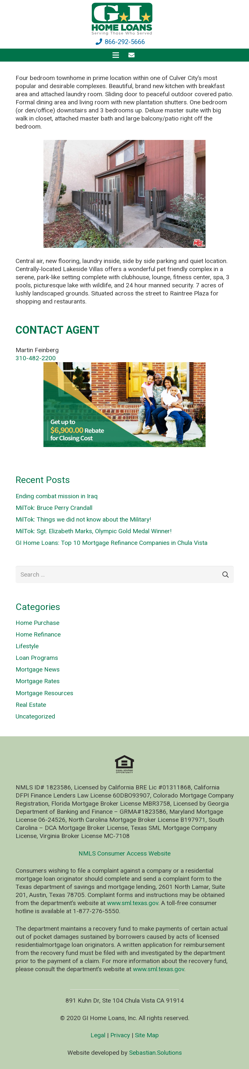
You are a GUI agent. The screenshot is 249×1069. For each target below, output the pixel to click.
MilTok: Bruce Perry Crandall (54, 508)
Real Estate (31, 704)
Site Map (147, 1035)
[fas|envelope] (132, 55)
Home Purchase (37, 622)
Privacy (120, 1035)
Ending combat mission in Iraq (57, 496)
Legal (97, 1035)
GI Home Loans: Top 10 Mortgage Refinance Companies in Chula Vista (112, 542)
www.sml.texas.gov (132, 903)
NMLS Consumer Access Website (124, 853)
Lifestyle (27, 646)
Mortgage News (38, 669)
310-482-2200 (36, 358)
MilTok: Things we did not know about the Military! (83, 519)
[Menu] (116, 55)
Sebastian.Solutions (155, 1052)
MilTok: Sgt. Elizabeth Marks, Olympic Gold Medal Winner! (94, 531)
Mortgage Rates (38, 681)
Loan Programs (37, 657)
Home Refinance (38, 634)
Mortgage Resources (44, 693)
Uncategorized (35, 716)
